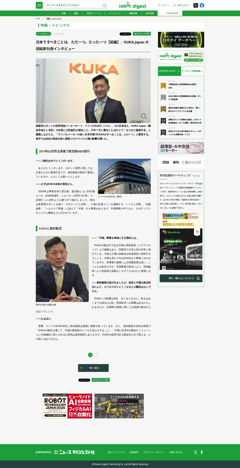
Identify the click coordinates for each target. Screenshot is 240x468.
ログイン (166, 5)
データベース (115, 13)
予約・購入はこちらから (181, 278)
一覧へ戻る (93, 368)
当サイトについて (116, 452)
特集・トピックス (53, 18)
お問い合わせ (183, 5)
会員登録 (149, 13)
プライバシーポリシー (154, 452)
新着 (64, 13)
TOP (38, 18)
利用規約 (134, 452)
